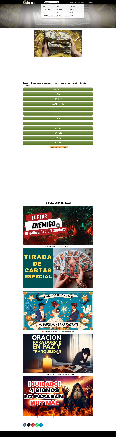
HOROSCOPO (72, 2)
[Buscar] (57, 2)
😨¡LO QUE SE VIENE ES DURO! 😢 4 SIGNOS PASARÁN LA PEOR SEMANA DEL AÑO (58, 417)
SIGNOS (80, 2)
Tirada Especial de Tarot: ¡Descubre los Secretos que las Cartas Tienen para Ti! (58, 289)
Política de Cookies (41, 434)
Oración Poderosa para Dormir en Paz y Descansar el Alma (58, 374)
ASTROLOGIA (89, 2)
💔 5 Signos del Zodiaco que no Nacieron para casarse (58, 332)
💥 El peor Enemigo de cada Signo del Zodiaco (58, 246)
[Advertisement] (58, 69)
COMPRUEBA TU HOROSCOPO (58, 147)
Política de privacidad (29, 434)
